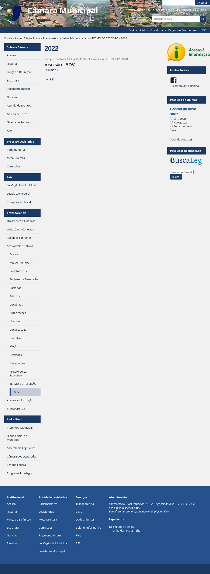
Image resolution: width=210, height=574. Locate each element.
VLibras (201, 10)
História (12, 512)
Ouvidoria (156, 30)
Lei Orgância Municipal (53, 543)
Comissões (45, 527)
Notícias (12, 535)
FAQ (78, 535)
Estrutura (13, 527)
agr (50, 58)
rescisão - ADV (60, 64)
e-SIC (79, 512)
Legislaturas (46, 512)
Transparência (52, 38)
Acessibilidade (165, 10)
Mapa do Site (142, 10)
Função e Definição (19, 519)
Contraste (185, 10)
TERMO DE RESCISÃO (105, 38)
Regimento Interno (51, 535)
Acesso (11, 504)
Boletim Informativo (88, 527)
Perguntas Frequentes (182, 30)
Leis (9, 177)
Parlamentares (48, 504)
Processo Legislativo (20, 141)
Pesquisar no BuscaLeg (185, 151)
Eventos (12, 543)
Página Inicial (136, 30)
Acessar (202, 2)
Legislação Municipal (52, 551)
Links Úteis (14, 419)
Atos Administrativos (76, 38)
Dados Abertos (85, 519)
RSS (204, 30)
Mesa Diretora (48, 519)
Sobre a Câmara (17, 47)
